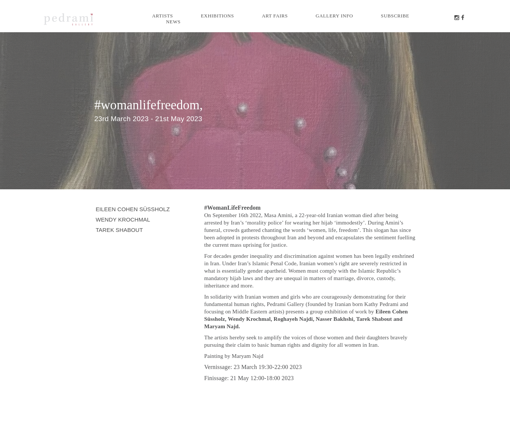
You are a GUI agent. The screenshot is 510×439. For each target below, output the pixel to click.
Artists (162, 16)
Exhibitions (217, 16)
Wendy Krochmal (123, 219)
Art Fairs (275, 16)
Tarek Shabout (119, 230)
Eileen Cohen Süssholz (133, 209)
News (173, 21)
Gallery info (334, 16)
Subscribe (395, 16)
